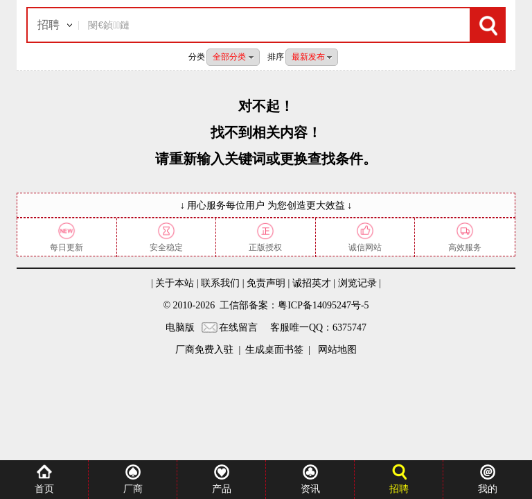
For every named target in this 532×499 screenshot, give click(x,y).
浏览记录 (357, 283)
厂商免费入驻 (204, 349)
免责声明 (266, 283)
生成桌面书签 (274, 349)
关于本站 (174, 283)
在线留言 (238, 327)
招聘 (48, 24)
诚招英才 (311, 283)
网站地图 (336, 349)
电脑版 (180, 327)
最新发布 (312, 57)
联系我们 (220, 283)
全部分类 (233, 57)
